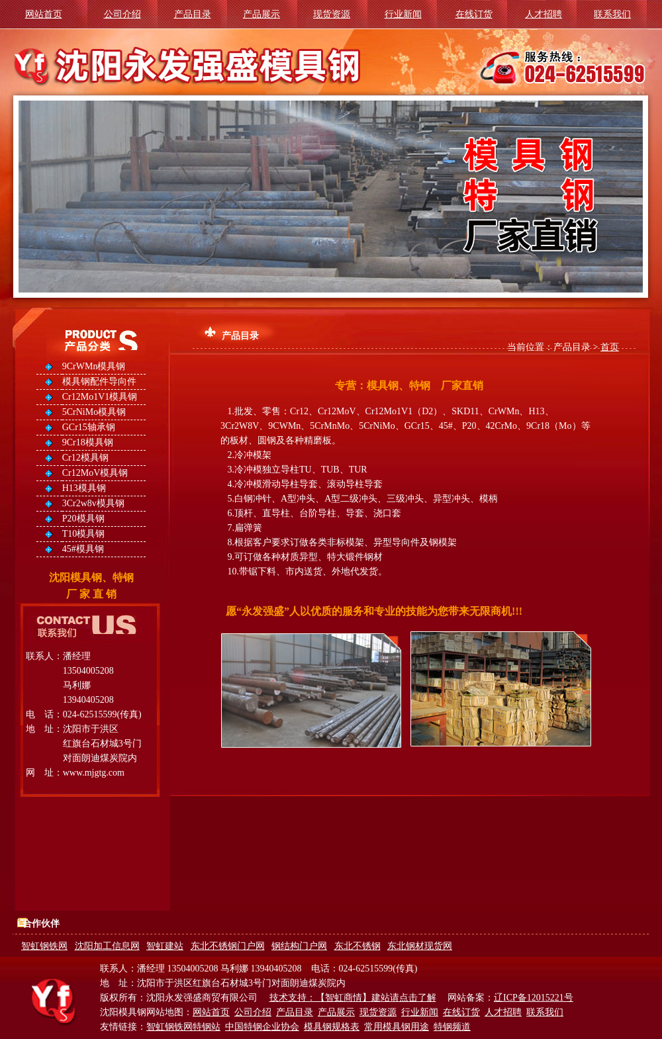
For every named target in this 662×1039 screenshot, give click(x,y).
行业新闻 (403, 14)
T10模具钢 (83, 534)
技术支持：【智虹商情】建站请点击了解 (352, 998)
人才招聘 (543, 14)
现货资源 (331, 14)
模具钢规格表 (331, 1027)
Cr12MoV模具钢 (95, 473)
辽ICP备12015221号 (533, 998)
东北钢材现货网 (419, 946)
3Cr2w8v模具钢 (93, 503)
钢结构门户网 (299, 946)
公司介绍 (122, 14)
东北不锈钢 (357, 946)
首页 (609, 347)
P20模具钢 (83, 518)
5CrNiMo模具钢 (94, 412)
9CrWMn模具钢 (94, 366)
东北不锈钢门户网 (228, 946)
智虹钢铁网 (44, 946)
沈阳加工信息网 (107, 946)
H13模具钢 (84, 488)
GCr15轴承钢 (88, 427)
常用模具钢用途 (396, 1027)
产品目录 (192, 14)
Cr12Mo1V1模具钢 (100, 397)
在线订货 (474, 14)
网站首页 (43, 14)
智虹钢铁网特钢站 (183, 1027)
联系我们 (612, 14)
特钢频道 (452, 1027)
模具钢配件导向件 (99, 381)
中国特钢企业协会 (262, 1027)
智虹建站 (164, 946)
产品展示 (261, 14)
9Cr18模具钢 (87, 442)
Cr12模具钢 (85, 458)
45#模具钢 (83, 549)
